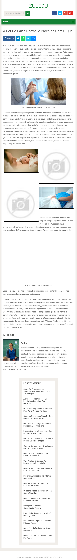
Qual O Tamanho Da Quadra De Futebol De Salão (36, 499)
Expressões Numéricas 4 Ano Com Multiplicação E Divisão (38, 432)
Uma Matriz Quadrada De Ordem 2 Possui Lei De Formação (38, 439)
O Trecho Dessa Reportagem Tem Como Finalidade (37, 492)
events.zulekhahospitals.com (25, 557)
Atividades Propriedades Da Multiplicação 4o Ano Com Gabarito (35, 401)
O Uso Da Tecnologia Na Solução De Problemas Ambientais (37, 424)
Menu (5, 22)
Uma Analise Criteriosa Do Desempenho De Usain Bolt (35, 462)
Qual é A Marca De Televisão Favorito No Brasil (35, 484)
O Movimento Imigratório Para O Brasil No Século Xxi (37, 454)
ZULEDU (38, 6)
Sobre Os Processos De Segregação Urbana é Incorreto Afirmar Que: (36, 391)
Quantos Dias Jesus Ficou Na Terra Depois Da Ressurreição (38, 417)
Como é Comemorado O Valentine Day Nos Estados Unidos (38, 447)
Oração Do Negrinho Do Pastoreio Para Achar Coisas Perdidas (37, 409)
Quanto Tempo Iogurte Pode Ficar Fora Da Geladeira (37, 469)
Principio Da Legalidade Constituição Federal (33, 507)
